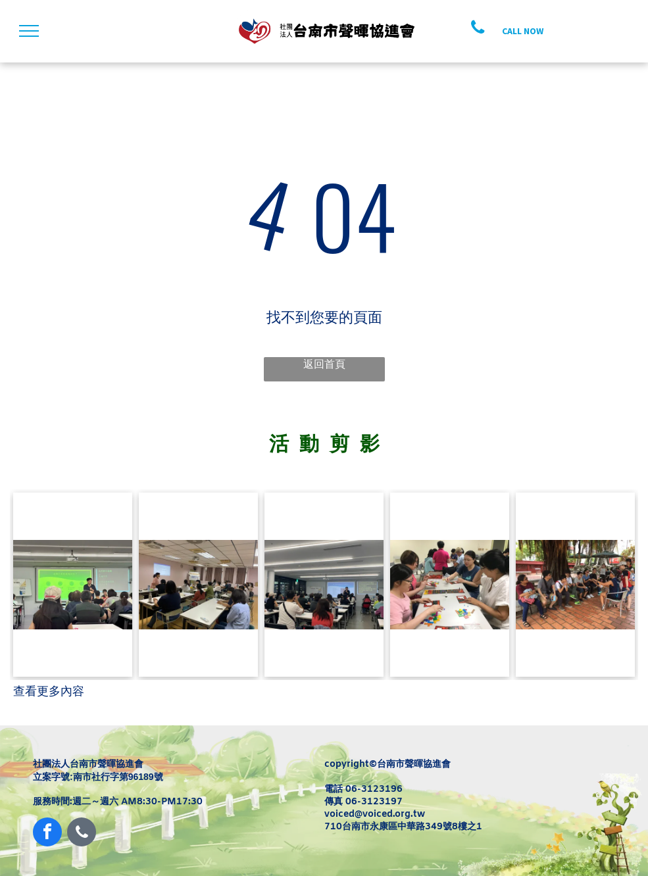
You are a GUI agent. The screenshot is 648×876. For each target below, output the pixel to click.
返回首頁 (324, 363)
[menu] (29, 31)
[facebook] (47, 833)
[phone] (81, 833)
